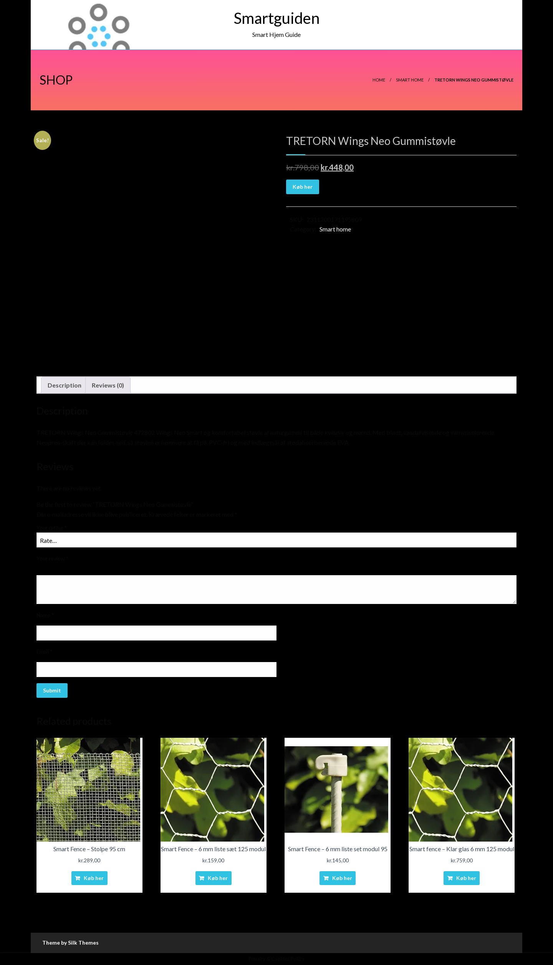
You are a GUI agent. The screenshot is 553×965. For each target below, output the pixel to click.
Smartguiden (277, 18)
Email (44, 651)
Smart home (410, 79)
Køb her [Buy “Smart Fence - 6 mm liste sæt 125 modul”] (218, 878)
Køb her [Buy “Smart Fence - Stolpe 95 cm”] (94, 878)
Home (379, 79)
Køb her (303, 186)
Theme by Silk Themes (70, 942)
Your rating (51, 527)
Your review (52, 558)
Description (64, 385)
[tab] (64, 385)
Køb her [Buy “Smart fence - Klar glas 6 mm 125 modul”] (466, 878)
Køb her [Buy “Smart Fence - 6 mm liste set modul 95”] (342, 878)
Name (45, 615)
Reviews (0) (108, 385)
